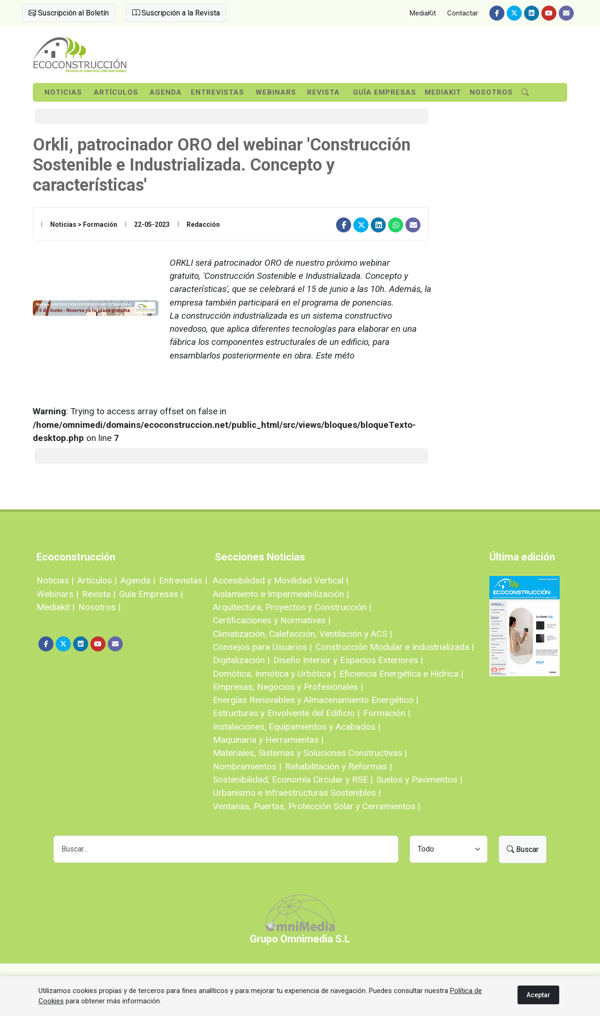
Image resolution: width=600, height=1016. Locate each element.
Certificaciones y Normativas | (271, 620)
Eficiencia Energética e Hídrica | (401, 673)
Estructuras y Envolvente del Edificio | (286, 713)
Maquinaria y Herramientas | (268, 739)
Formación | (386, 713)
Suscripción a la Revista (176, 13)
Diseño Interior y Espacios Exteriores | (348, 660)
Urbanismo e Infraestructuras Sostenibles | (297, 792)
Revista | (98, 594)
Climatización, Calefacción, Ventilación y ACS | (302, 633)
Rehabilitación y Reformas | (338, 766)
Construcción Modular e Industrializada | (394, 647)
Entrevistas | (183, 580)
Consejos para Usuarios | (262, 647)
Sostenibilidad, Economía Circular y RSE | (293, 779)
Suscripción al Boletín (69, 13)
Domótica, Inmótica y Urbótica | (274, 673)
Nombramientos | (247, 766)
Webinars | (57, 594)
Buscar (523, 849)
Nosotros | (99, 607)
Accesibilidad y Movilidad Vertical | (280, 580)
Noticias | (55, 580)
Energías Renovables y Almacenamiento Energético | (315, 700)
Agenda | (137, 580)
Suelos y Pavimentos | (419, 779)
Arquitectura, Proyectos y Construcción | (292, 607)
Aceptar (538, 995)
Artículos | (97, 580)
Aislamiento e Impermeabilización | (281, 594)
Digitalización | (241, 660)
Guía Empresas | (151, 594)
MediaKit (423, 13)
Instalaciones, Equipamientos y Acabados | (296, 726)
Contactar (462, 13)
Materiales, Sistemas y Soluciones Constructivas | (310, 752)
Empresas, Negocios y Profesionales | (288, 686)
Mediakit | (56, 607)
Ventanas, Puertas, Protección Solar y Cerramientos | (316, 806)
